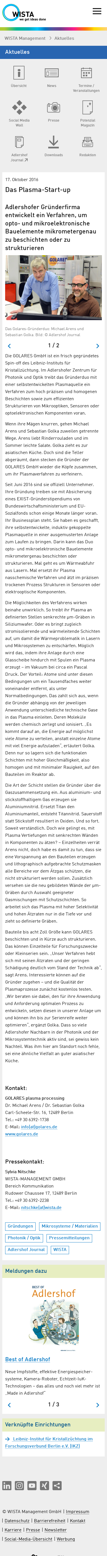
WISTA (59, 1250)
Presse (33, 1530)
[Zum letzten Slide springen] (9, 346)
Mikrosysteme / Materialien (70, 1226)
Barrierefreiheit (49, 1521)
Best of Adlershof (27, 1360)
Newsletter (56, 1530)
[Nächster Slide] (97, 346)
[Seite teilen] (57, 1485)
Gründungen (20, 1226)
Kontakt (77, 1521)
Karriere (13, 1530)
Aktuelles (64, 38)
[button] (7, 1485)
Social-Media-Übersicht (28, 1539)
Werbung (66, 1539)
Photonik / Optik (24, 1238)
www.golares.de (21, 1134)
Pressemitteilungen (69, 1238)
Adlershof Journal (26, 1250)
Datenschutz (17, 1521)
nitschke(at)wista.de (41, 1208)
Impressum (77, 1512)
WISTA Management (26, 38)
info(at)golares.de (39, 1127)
